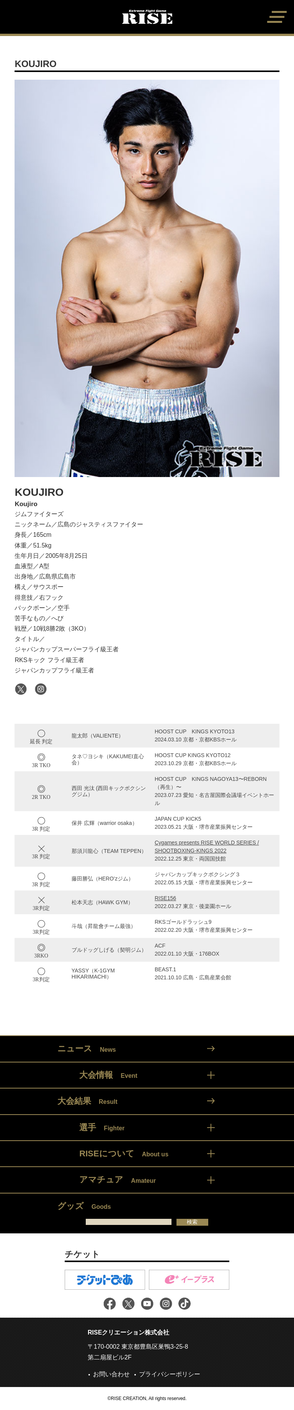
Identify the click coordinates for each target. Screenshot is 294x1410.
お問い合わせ (111, 1374)
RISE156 (165, 898)
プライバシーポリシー (169, 1374)
